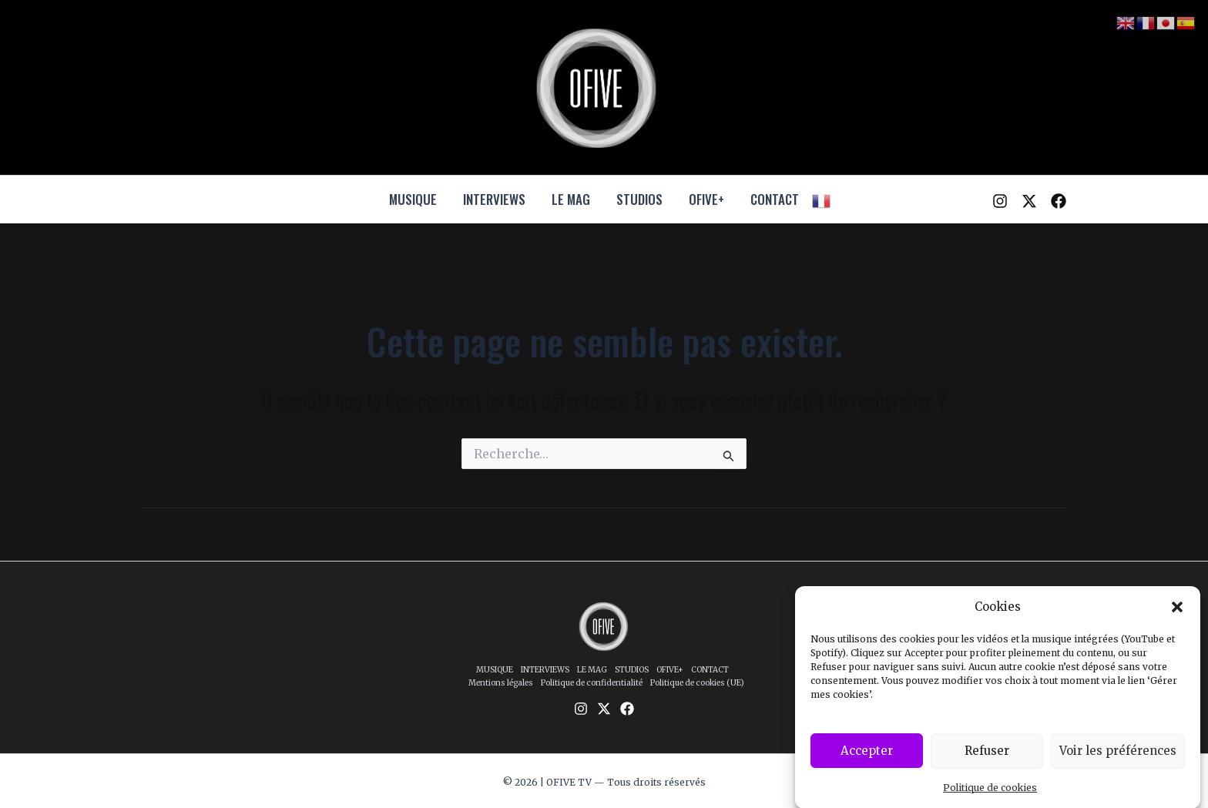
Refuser (987, 757)
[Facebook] (1058, 201)
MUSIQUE (413, 199)
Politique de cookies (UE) (697, 683)
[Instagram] (1000, 201)
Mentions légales (500, 683)
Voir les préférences (1117, 757)
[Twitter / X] (1029, 201)
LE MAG (571, 199)
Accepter (867, 757)
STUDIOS (639, 199)
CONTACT (774, 199)
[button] (1177, 614)
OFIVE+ (706, 199)
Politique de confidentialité (592, 683)
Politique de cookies (990, 795)
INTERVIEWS (494, 199)
